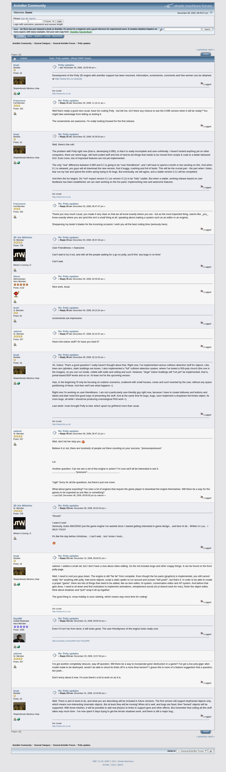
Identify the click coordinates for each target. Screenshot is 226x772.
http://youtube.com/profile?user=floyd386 (70, 641)
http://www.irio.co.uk (61, 93)
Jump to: (171, 751)
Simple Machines (126, 761)
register (32, 18)
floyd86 (17, 618)
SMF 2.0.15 (97, 761)
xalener (17, 331)
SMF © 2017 (110, 761)
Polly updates (66, 65)
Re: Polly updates (68, 100)
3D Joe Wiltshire (22, 237)
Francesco (19, 100)
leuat (16, 65)
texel (16, 307)
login (23, 18)
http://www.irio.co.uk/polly (68, 78)
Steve (16, 276)
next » (211, 49)
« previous (202, 49)
